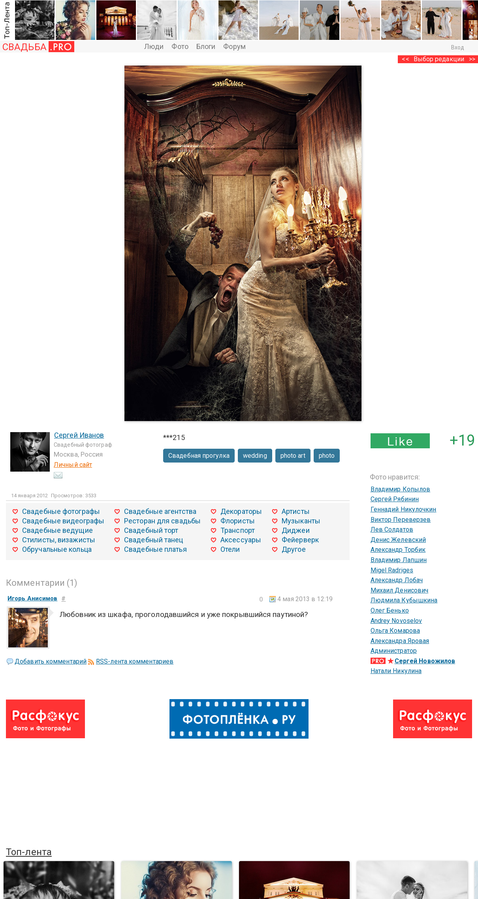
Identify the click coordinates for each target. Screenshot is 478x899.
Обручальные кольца (57, 549)
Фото (179, 46)
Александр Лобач (397, 580)
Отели (230, 549)
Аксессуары (240, 540)
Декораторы (241, 511)
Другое (294, 549)
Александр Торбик (398, 549)
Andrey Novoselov (396, 620)
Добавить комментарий (51, 661)
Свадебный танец (153, 540)
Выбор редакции (439, 59)
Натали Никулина (396, 671)
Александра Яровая (400, 641)
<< (405, 59)
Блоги (206, 46)
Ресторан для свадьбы (162, 521)
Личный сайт (73, 464)
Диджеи (296, 530)
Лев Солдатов (392, 529)
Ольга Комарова (395, 630)
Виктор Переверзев (401, 519)
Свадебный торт (151, 530)
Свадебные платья (155, 549)
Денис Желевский (398, 540)
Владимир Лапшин (399, 560)
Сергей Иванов (79, 435)
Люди (154, 46)
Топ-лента (29, 852)
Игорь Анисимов (32, 598)
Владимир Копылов (401, 489)
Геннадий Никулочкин (404, 509)
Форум (234, 46)
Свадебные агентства (160, 511)
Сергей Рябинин (395, 499)
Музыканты (301, 521)
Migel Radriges (392, 570)
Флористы (237, 521)
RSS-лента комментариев (134, 661)
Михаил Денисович (400, 590)
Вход (457, 47)
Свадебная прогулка (199, 455)
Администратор (394, 651)
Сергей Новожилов (425, 661)
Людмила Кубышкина (404, 600)
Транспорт (237, 530)
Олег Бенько (390, 610)
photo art (292, 455)
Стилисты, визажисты (58, 540)
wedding (255, 455)
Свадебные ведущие (57, 530)
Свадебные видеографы (63, 521)
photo (327, 455)
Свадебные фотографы (61, 511)
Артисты (296, 511)
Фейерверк (300, 540)
